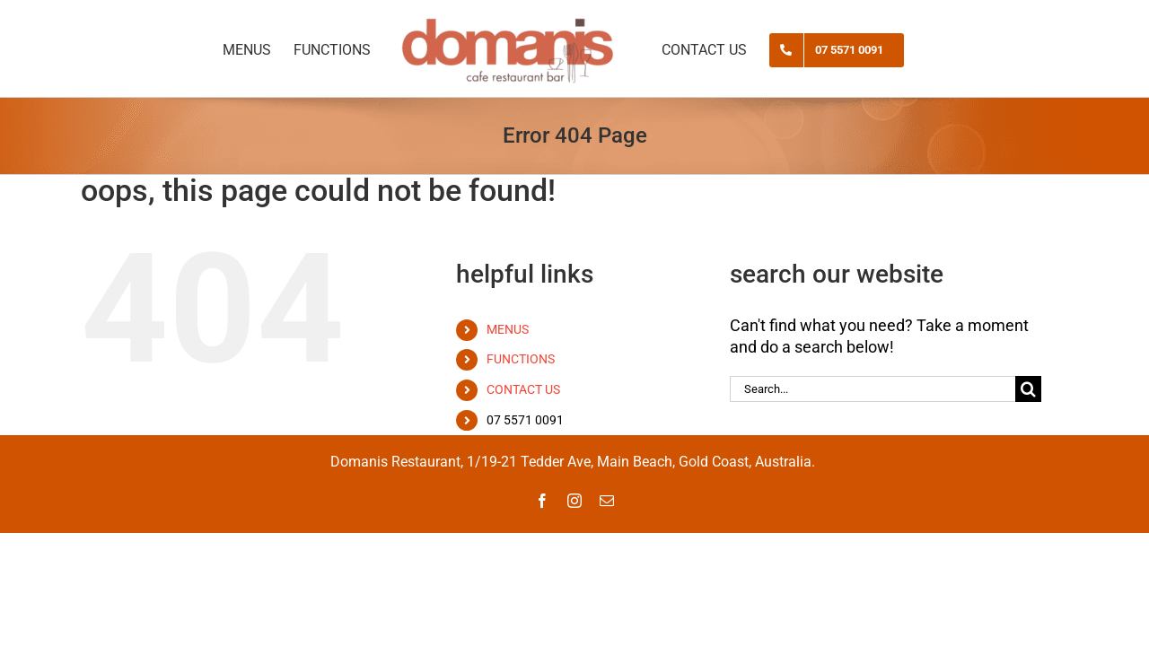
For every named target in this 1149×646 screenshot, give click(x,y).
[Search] (1028, 389)
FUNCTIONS (521, 359)
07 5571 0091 (525, 420)
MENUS (508, 329)
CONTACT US (523, 389)
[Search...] (872, 389)
